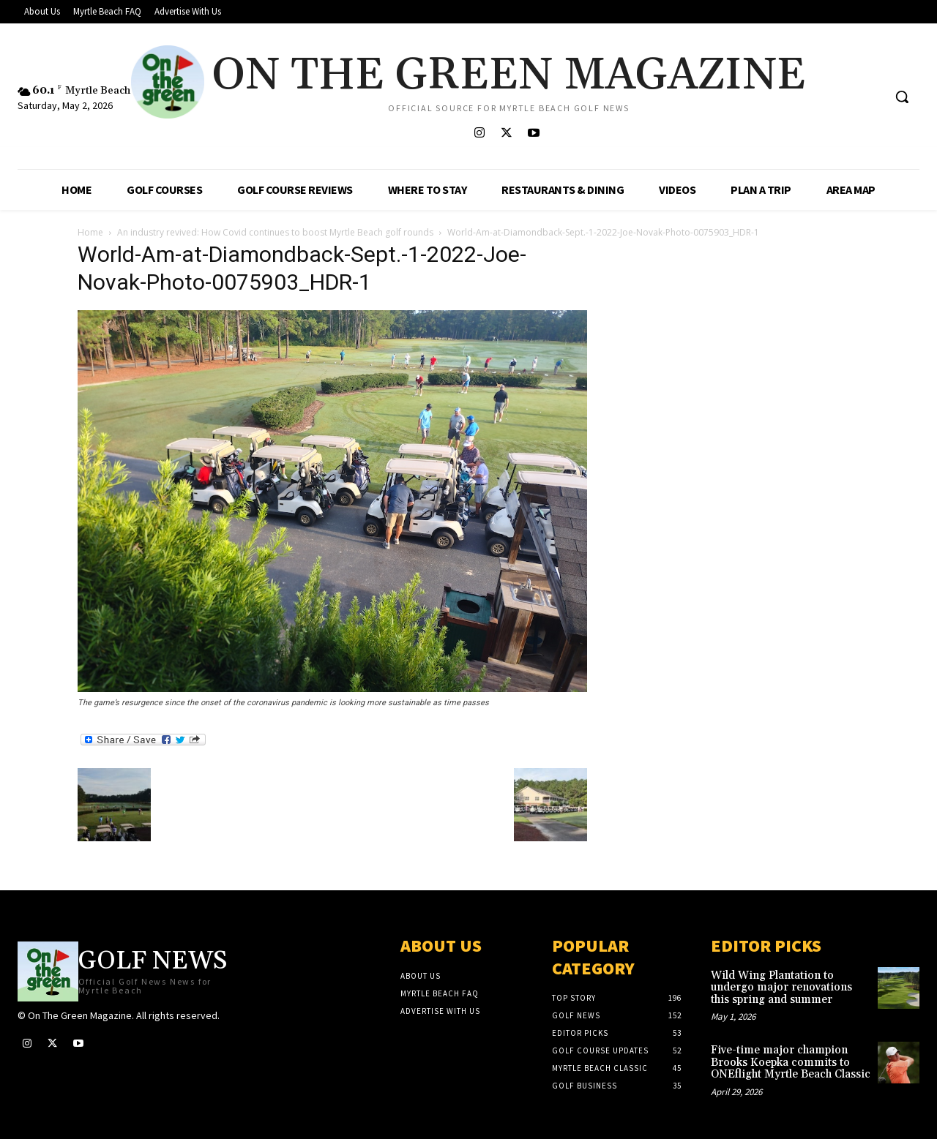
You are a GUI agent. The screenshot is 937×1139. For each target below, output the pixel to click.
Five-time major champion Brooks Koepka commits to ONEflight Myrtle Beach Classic (790, 1062)
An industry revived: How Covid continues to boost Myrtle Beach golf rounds (275, 232)
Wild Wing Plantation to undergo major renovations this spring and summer (781, 988)
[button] (901, 96)
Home (90, 232)
